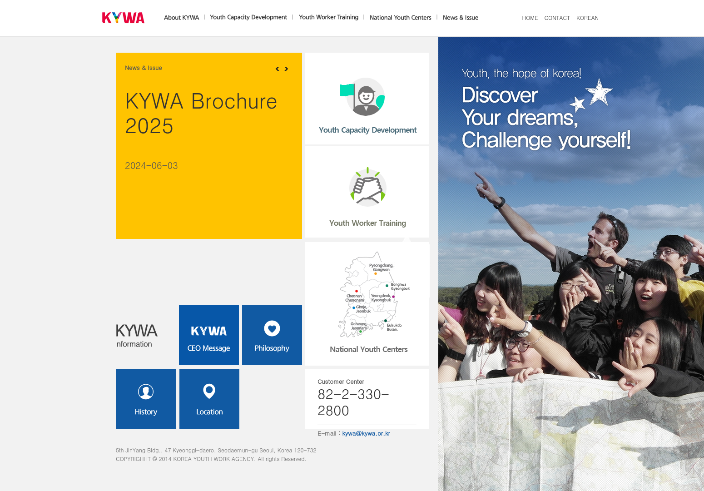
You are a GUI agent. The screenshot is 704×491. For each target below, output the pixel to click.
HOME (530, 17)
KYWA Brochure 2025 (201, 112)
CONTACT (557, 17)
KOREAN (587, 17)
